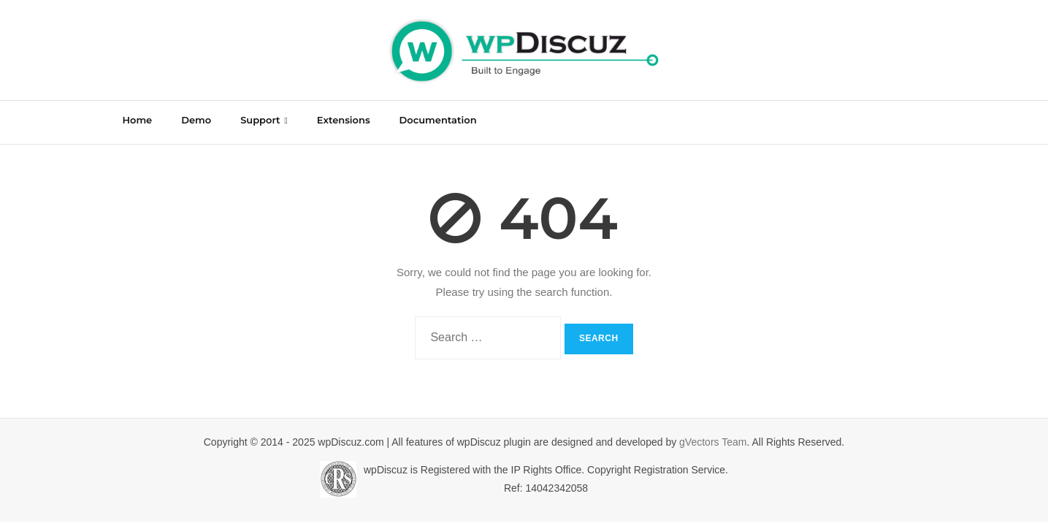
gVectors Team (712, 442)
